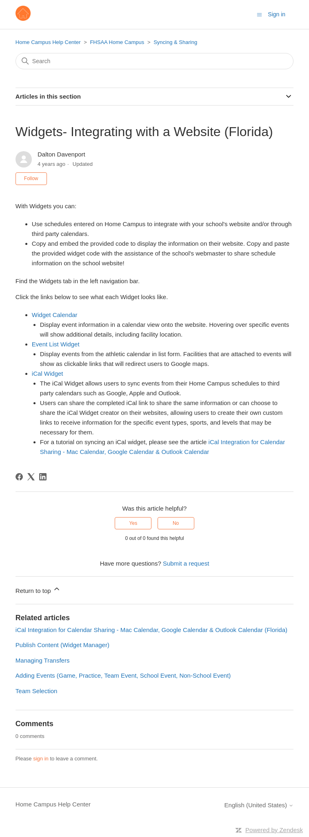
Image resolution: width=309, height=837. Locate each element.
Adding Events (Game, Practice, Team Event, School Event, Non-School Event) (123, 675)
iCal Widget (47, 373)
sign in (41, 759)
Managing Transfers (43, 660)
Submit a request (186, 563)
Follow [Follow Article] (31, 178)
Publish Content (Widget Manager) (62, 644)
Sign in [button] (276, 14)
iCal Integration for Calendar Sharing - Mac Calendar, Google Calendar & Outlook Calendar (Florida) (151, 629)
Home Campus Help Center (48, 42)
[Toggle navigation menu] (259, 14)
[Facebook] (19, 476)
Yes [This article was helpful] (133, 523)
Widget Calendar (55, 314)
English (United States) (259, 805)
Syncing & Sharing (175, 42)
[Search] (154, 61)
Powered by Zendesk (274, 829)
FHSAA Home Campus (117, 42)
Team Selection (37, 690)
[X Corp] (31, 476)
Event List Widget (56, 344)
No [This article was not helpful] (176, 523)
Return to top (38, 589)
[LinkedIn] (43, 476)
